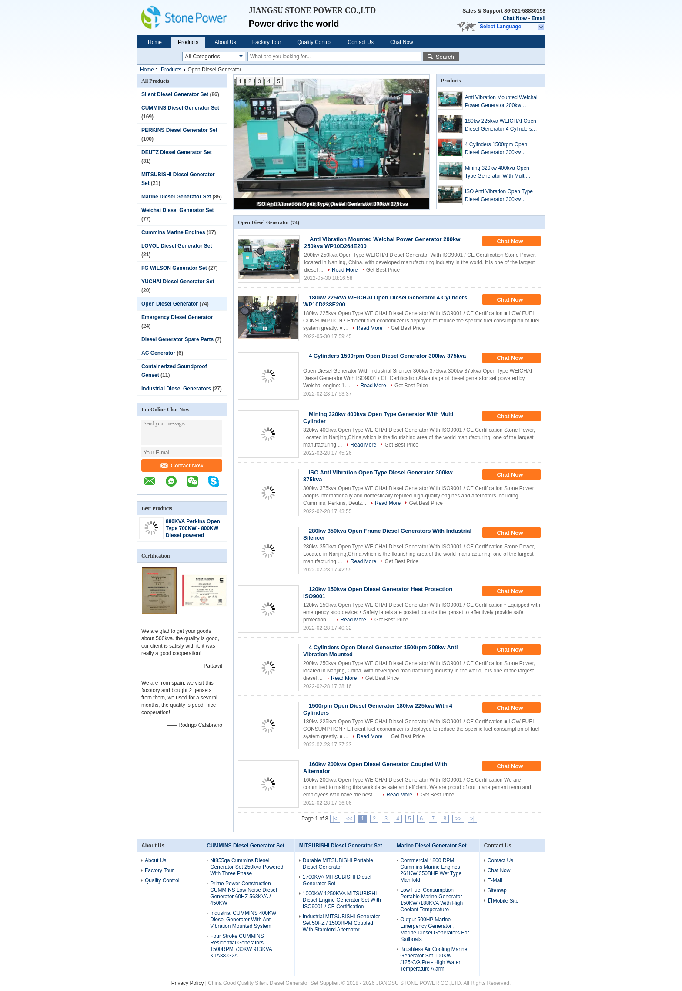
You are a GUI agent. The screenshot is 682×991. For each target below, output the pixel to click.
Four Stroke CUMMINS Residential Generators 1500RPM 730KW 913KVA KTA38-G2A (241, 946)
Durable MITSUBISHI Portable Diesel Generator (338, 863)
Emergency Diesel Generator (177, 317)
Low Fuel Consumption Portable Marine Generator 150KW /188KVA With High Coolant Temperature (431, 900)
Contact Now (181, 465)
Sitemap (497, 890)
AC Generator (158, 353)
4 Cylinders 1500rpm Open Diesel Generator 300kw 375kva (496, 148)
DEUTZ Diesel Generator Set (176, 152)
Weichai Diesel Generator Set (177, 210)
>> (458, 819)
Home (155, 42)
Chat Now (515, 18)
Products (188, 42)
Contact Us (361, 42)
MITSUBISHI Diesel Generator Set (340, 846)
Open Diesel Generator (169, 304)
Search (445, 57)
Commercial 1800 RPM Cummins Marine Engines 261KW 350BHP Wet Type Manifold (430, 870)
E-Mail (495, 880)
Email (538, 18)
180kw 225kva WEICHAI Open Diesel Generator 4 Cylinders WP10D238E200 (500, 125)
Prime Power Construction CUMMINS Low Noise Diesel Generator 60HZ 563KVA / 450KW (243, 893)
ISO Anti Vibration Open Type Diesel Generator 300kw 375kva (332, 204)
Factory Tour (266, 42)
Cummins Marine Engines (173, 232)
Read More (345, 270)
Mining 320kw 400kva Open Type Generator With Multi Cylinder (497, 172)
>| (472, 819)
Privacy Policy (187, 983)
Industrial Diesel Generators (176, 389)
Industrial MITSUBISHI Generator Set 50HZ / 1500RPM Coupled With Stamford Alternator (341, 923)
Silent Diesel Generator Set (174, 94)
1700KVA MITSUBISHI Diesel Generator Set (337, 880)
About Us (225, 42)
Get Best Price (383, 270)
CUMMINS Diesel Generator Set (180, 108)
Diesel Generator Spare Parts (177, 339)
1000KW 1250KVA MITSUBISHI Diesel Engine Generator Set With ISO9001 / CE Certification (342, 900)
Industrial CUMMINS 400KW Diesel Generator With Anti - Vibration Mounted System (243, 919)
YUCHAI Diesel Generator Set (177, 282)
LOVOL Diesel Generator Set (176, 246)
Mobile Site (503, 901)
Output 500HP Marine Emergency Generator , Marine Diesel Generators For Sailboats (434, 929)
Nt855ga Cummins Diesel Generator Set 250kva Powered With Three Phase (246, 867)
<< (349, 819)
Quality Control (314, 42)
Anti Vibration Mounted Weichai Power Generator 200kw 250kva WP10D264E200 (501, 101)
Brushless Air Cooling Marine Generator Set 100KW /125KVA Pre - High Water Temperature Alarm (433, 959)
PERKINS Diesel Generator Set (179, 130)
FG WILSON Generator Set (174, 268)
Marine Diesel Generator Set (176, 197)
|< (335, 819)
